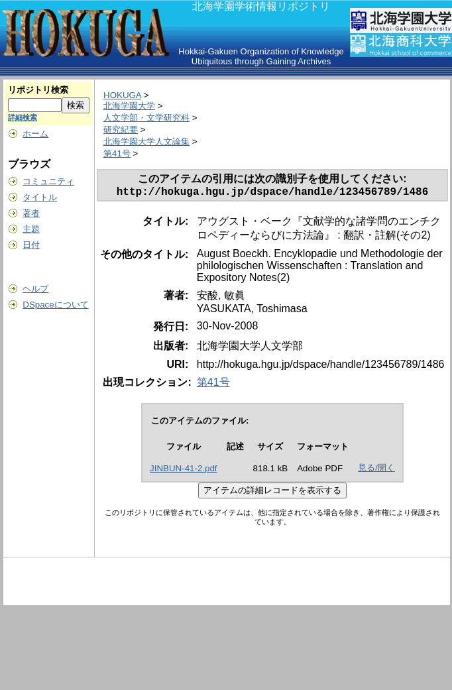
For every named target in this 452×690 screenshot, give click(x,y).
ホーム (35, 134)
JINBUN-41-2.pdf (183, 471)
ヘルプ (35, 289)
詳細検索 (22, 117)
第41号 (117, 153)
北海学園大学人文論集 (146, 141)
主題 (31, 229)
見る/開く (376, 470)
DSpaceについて (55, 305)
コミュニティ (48, 181)
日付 (31, 245)
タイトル (40, 197)
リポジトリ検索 (38, 90)
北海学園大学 (129, 106)
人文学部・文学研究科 (146, 118)
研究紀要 (120, 130)
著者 (31, 213)
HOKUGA (122, 95)
